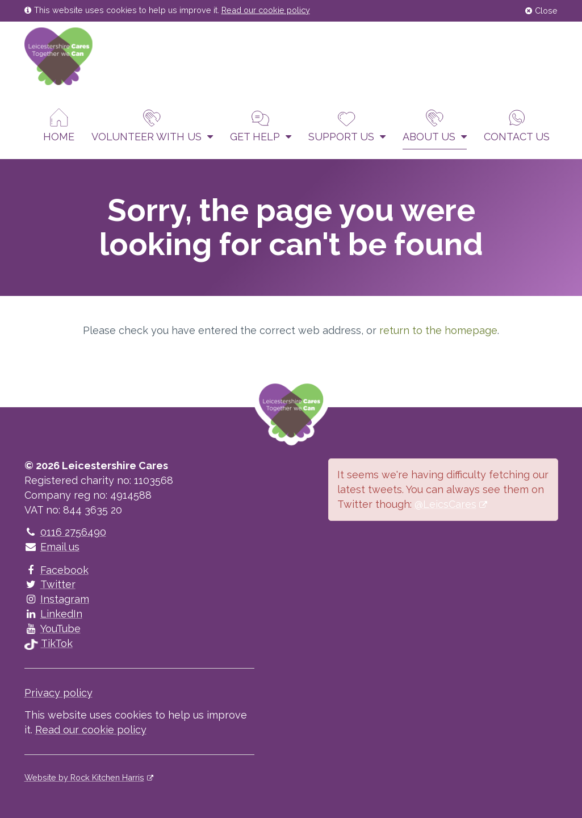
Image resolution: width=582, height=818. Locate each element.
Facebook (56, 570)
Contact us (517, 125)
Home (58, 125)
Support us (347, 125)
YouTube (52, 629)
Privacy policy (58, 693)
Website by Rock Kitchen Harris (84, 777)
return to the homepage (438, 330)
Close (541, 10)
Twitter (50, 584)
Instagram (56, 599)
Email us (51, 547)
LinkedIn (53, 614)
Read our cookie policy (265, 10)
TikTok (48, 643)
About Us (435, 125)
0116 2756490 (65, 532)
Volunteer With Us (152, 125)
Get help (260, 125)
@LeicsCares (445, 504)
